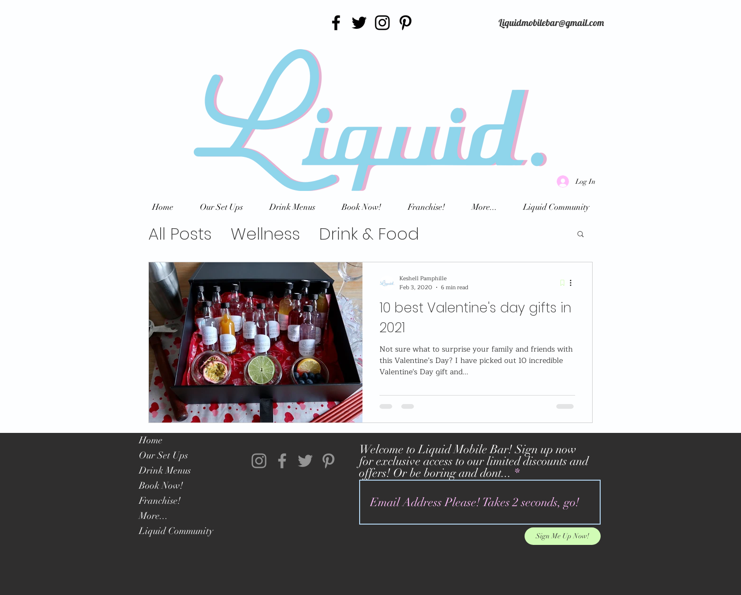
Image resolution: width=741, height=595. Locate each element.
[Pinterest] (405, 23)
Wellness (265, 233)
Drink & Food (369, 233)
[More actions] (573, 283)
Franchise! (160, 501)
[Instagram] (382, 23)
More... (153, 516)
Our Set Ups (163, 455)
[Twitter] (359, 23)
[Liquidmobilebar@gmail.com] (551, 22)
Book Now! (161, 486)
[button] (580, 235)
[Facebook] (336, 23)
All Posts (180, 233)
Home (151, 440)
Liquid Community (176, 531)
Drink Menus (165, 470)
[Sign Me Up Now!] (563, 536)
